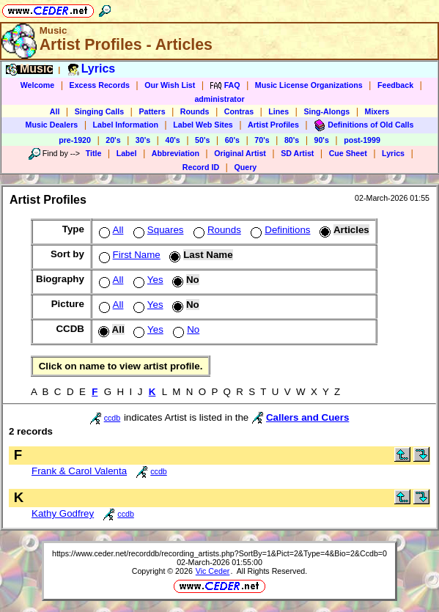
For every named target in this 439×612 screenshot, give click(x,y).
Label (127, 153)
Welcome (38, 85)
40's (172, 140)
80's (291, 140)
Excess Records (100, 85)
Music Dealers (52, 124)
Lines (278, 111)
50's (202, 140)
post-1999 (362, 140)
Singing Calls (100, 111)
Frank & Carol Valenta (79, 470)
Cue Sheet (348, 153)
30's (143, 140)
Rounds (195, 111)
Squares (157, 229)
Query (245, 167)
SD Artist (297, 153)
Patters (152, 111)
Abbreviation (175, 153)
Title (94, 153)
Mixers (377, 111)
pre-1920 (75, 140)
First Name (128, 254)
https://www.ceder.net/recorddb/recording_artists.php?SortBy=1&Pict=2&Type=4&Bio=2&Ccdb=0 (219, 553)
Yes (146, 279)
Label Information (125, 124)
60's (232, 140)
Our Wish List (169, 85)
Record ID (200, 167)
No (184, 329)
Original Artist (240, 153)
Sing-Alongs (326, 111)
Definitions (279, 229)
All (55, 111)
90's (321, 140)
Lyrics (393, 153)
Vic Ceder (213, 571)
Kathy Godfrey (63, 513)
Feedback (395, 85)
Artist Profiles (273, 124)
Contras (239, 111)
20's (113, 140)
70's (261, 140)
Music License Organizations (309, 85)
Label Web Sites (203, 124)
